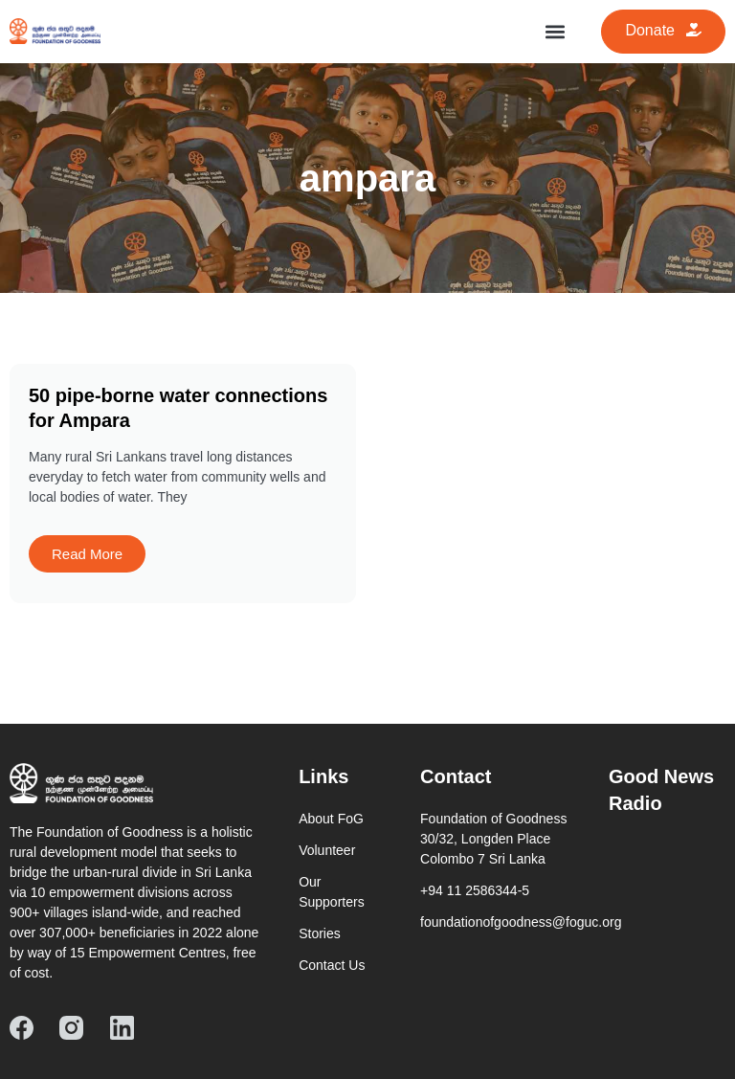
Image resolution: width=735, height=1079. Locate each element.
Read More (87, 554)
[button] (554, 31)
